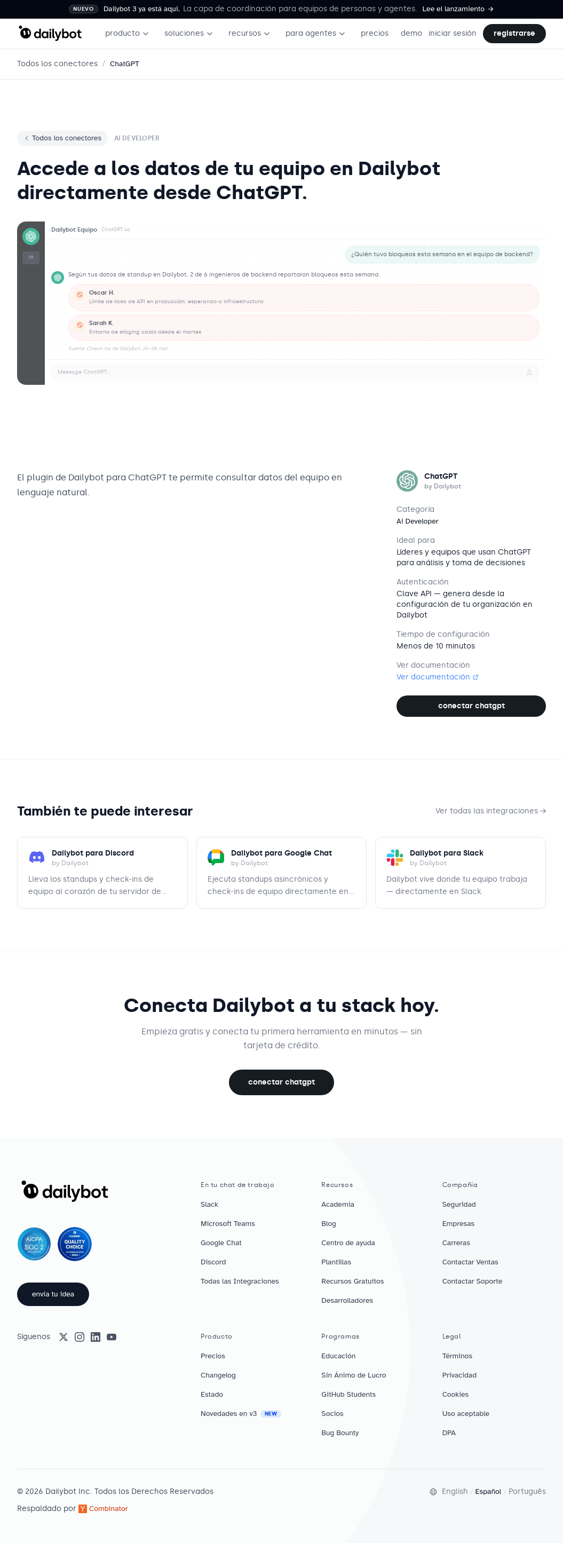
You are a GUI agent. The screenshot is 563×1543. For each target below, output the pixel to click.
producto (127, 33)
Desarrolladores (347, 1300)
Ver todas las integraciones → (490, 811)
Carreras (456, 1242)
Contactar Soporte (472, 1281)
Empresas (458, 1223)
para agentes (316, 33)
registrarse (514, 33)
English (455, 1491)
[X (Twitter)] (63, 1337)
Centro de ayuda (348, 1242)
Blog (328, 1223)
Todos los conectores (57, 63)
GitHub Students (348, 1394)
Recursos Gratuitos (352, 1281)
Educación (338, 1355)
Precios (213, 1355)
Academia (337, 1204)
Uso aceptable (465, 1413)
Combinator (103, 1508)
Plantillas (336, 1262)
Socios (332, 1413)
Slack (209, 1204)
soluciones (188, 33)
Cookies (455, 1394)
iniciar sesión (453, 33)
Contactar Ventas (470, 1262)
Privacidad (459, 1375)
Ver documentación (438, 677)
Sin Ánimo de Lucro (353, 1375)
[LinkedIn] (95, 1337)
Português (527, 1491)
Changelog (218, 1375)
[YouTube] (111, 1337)
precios (374, 33)
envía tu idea (53, 1294)
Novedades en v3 (241, 1413)
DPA (449, 1432)
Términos (457, 1355)
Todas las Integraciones (240, 1281)
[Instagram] (79, 1337)
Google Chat (221, 1242)
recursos (249, 33)
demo (411, 33)
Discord (213, 1262)
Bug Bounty (340, 1432)
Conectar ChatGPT (471, 705)
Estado (212, 1394)
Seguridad (459, 1204)
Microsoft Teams (228, 1223)
